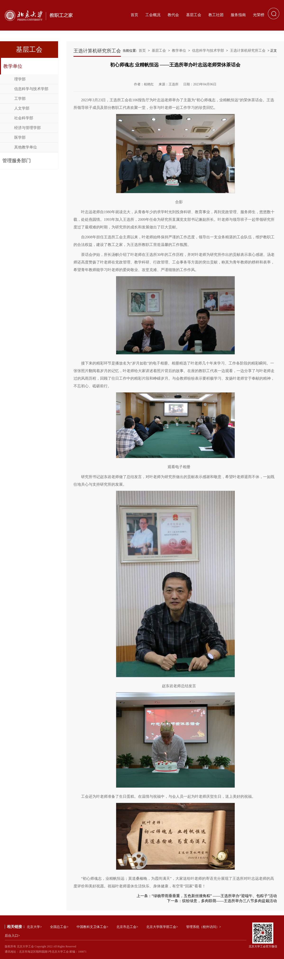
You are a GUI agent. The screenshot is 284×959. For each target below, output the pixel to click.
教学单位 (12, 66)
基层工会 (193, 15)
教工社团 (216, 15)
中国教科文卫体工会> (92, 927)
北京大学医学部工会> (162, 927)
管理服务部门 (16, 160)
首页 (134, 15)
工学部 (20, 99)
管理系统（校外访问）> (203, 927)
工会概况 (152, 15)
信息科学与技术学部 (31, 89)
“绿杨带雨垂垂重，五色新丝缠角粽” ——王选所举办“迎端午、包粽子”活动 (214, 896)
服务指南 (238, 15)
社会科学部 (23, 118)
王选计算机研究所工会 (248, 50)
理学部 (20, 79)
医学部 (20, 137)
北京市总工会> (127, 927)
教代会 (173, 15)
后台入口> (12, 935)
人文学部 (21, 108)
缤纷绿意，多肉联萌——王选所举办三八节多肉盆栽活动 (229, 901)
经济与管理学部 (27, 128)
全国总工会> (59, 927)
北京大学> (34, 927)
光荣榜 (258, 15)
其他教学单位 (25, 147)
